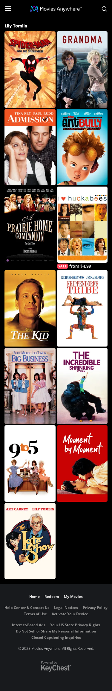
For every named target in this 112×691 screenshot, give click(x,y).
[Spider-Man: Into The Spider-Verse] (30, 69)
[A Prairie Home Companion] (30, 225)
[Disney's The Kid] (30, 308)
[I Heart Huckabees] (82, 228)
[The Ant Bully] (82, 147)
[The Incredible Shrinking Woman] (82, 386)
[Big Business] (30, 386)
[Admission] (30, 147)
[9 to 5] (30, 463)
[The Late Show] (30, 541)
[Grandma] (82, 69)
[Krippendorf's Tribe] (82, 308)
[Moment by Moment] (82, 463)
